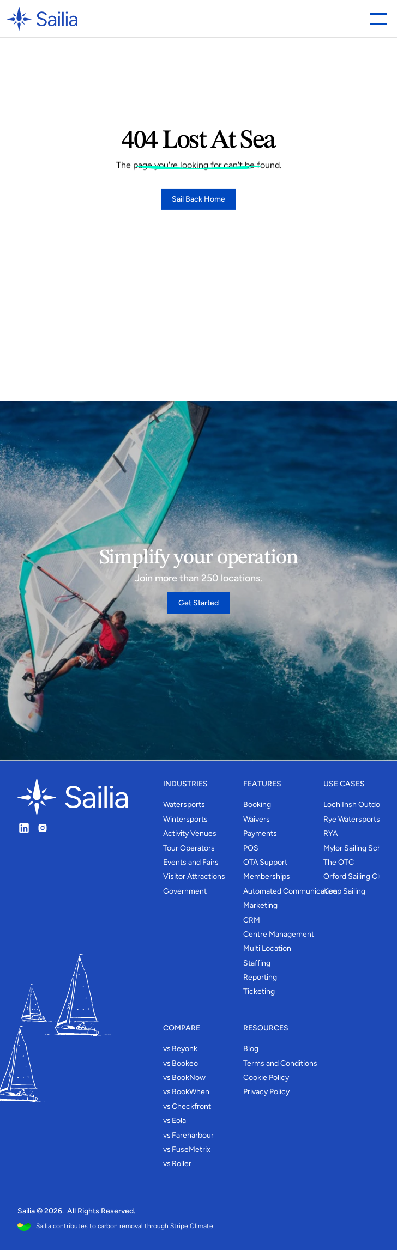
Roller (181, 1163)
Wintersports (185, 819)
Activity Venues (189, 833)
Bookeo (185, 1063)
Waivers (256, 819)
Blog (250, 1048)
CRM (251, 920)
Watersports (184, 804)
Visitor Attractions (194, 876)
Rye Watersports (351, 819)
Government (185, 891)
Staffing (256, 963)
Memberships (266, 876)
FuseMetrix (191, 1149)
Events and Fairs (191, 862)
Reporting (260, 977)
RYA (330, 833)
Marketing (260, 905)
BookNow (189, 1077)
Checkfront (191, 1106)
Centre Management (278, 934)
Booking (257, 804)
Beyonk (184, 1048)
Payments (260, 833)
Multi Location (267, 948)
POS (250, 848)
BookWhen (190, 1091)
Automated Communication (290, 891)
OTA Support (265, 862)
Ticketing (259, 991)
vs (167, 1048)
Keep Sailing (344, 891)
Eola (179, 1120)
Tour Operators (189, 848)
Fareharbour (193, 1135)
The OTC (338, 862)
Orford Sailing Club (355, 876)
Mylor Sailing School (357, 848)
